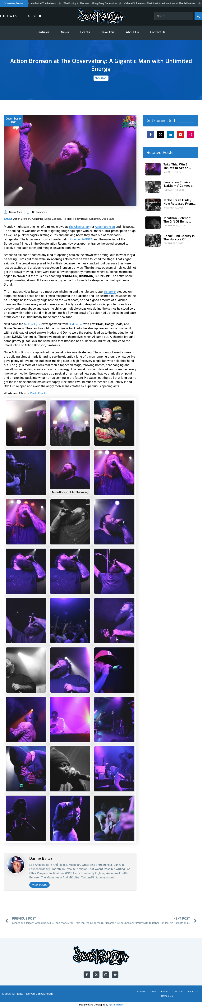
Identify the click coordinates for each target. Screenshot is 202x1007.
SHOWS (102, 78)
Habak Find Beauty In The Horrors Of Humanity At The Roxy (178, 234)
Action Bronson (106, 226)
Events (85, 32)
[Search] (198, 16)
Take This (107, 32)
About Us (132, 32)
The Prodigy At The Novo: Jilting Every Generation (102, 3)
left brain (94, 218)
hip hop (67, 218)
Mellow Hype (32, 324)
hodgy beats (80, 218)
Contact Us (157, 32)
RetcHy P (110, 291)
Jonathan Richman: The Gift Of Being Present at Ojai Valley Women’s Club (179, 217)
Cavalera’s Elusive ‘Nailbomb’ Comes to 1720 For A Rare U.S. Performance (177, 183)
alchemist (37, 218)
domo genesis (52, 218)
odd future (108, 218)
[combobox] (173, 16)
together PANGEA (96, 239)
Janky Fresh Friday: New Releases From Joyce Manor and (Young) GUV (176, 200)
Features (43, 32)
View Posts (39, 885)
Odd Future (77, 324)
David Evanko (39, 393)
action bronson (21, 218)
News (65, 32)
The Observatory (80, 226)
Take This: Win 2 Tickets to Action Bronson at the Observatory (179, 166)
